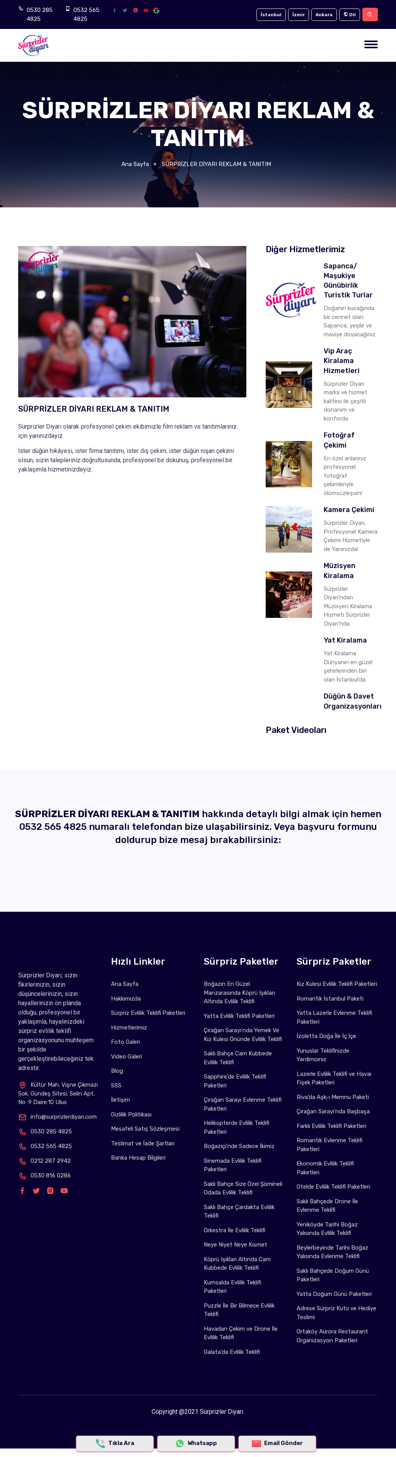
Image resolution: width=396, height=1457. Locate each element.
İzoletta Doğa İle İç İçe (326, 1036)
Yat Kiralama (345, 640)
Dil (349, 14)
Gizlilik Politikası (131, 1114)
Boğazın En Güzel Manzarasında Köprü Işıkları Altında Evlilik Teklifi (239, 992)
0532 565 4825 (86, 14)
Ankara (324, 14)
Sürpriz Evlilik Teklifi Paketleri (148, 1012)
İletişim (120, 1099)
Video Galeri (126, 1056)
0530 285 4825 (40, 14)
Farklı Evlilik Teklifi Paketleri (331, 1126)
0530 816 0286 (44, 1175)
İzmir (298, 14)
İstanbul (271, 14)
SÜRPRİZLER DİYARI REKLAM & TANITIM (215, 164)
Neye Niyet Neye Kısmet (235, 1244)
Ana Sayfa (135, 164)
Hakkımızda (126, 998)
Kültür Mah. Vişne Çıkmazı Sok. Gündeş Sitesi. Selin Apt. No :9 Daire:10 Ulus (58, 1093)
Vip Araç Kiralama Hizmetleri (342, 361)
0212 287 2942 (44, 1160)
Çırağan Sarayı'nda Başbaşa (333, 1111)
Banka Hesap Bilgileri (138, 1157)
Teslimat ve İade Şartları (142, 1143)
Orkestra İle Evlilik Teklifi (234, 1230)
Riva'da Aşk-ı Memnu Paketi (333, 1097)
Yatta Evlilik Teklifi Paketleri (239, 1016)
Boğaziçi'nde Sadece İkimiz (239, 1146)
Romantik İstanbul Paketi (330, 998)
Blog (117, 1070)
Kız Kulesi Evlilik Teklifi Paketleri (337, 983)
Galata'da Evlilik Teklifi (232, 1351)
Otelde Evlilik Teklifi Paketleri (333, 1186)
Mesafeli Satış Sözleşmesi (145, 1128)
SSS (116, 1085)
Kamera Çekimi (349, 509)
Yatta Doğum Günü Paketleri (334, 1294)
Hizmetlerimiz (129, 1027)
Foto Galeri (125, 1041)
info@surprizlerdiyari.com (57, 1116)
